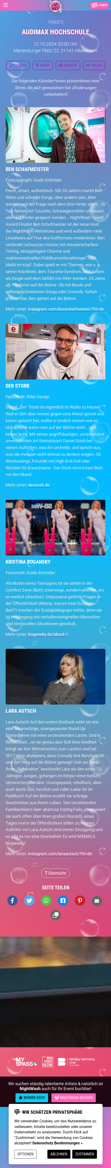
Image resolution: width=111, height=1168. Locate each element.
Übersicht (55, 873)
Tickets (55, 22)
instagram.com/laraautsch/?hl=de (60, 853)
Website (68, 65)
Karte (43, 65)
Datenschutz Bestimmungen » (57, 1143)
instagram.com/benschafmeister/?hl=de (66, 309)
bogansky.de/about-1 (48, 634)
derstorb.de (39, 484)
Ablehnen (58, 1154)
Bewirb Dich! (32, 1097)
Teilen (94, 65)
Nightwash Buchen (73, 1097)
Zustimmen (84, 1154)
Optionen (25, 1154)
